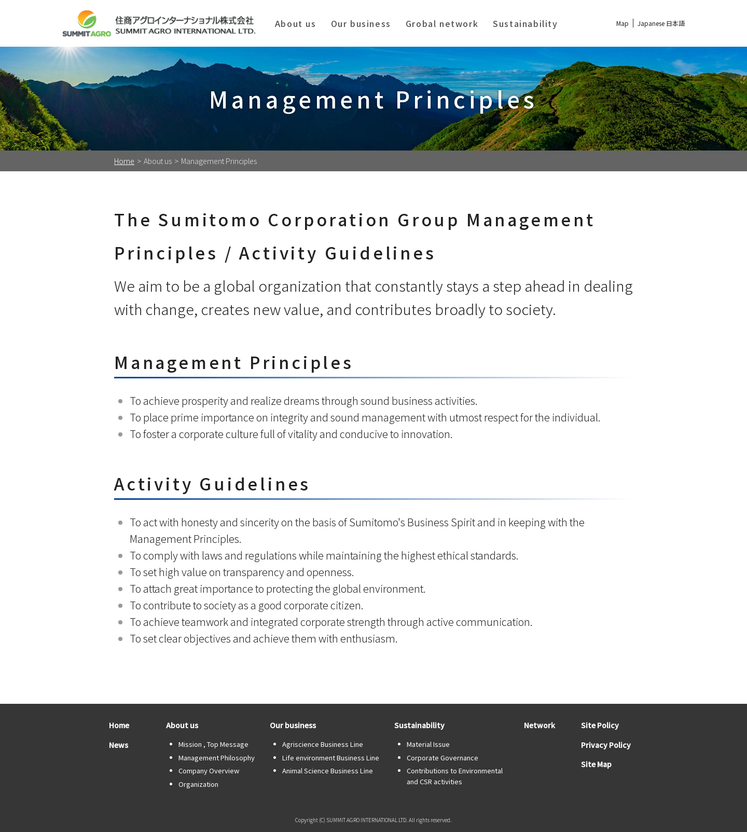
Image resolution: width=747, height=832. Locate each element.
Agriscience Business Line (322, 744)
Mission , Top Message (213, 744)
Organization (198, 784)
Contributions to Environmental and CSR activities (455, 776)
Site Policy (600, 725)
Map (622, 23)
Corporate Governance (442, 757)
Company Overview (208, 770)
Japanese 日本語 (661, 23)
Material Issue (428, 744)
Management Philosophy (216, 757)
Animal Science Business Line (327, 770)
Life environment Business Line (330, 757)
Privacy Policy (606, 745)
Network (539, 725)
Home (124, 161)
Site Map (596, 764)
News (118, 745)
